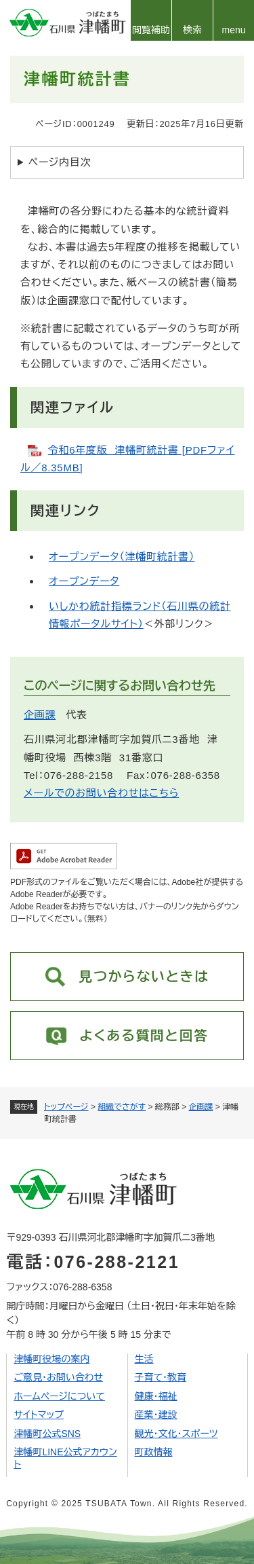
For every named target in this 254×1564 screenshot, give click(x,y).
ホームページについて (59, 1396)
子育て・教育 (161, 1377)
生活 (144, 1358)
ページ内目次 (59, 162)
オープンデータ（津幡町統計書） (121, 556)
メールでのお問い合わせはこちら (101, 793)
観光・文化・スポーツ (176, 1433)
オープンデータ (84, 581)
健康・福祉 (156, 1396)
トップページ (66, 1107)
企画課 (201, 1107)
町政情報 (154, 1452)
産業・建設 (156, 1414)
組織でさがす (122, 1107)
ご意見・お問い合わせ (58, 1377)
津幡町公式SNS (47, 1433)
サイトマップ (39, 1414)
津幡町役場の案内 (51, 1358)
